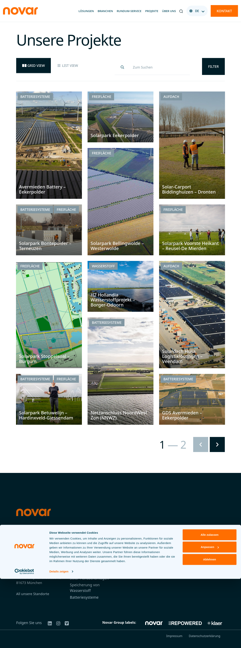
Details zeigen (58, 640)
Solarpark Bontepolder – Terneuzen (45, 245)
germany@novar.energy (35, 556)
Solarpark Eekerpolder (115, 135)
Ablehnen (209, 628)
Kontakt (224, 11)
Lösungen (86, 11)
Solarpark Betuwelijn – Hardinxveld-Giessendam (46, 415)
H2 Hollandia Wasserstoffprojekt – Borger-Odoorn (113, 300)
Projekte (151, 11)
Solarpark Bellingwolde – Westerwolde (117, 245)
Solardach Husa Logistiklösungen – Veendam (182, 356)
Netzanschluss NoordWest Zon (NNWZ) (119, 415)
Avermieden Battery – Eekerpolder (42, 189)
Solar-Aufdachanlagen (89, 578)
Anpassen (210, 616)
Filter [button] (213, 66)
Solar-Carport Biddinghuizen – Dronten (189, 189)
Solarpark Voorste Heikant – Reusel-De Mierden (190, 245)
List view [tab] (67, 65)
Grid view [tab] (33, 65)
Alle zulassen (209, 603)
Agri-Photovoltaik (85, 571)
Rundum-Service (129, 11)
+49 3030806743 (29, 561)
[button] (181, 11)
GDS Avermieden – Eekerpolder (182, 415)
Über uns (169, 11)
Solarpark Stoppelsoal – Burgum (44, 358)
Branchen (105, 11)
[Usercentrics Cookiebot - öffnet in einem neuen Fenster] (24, 640)
